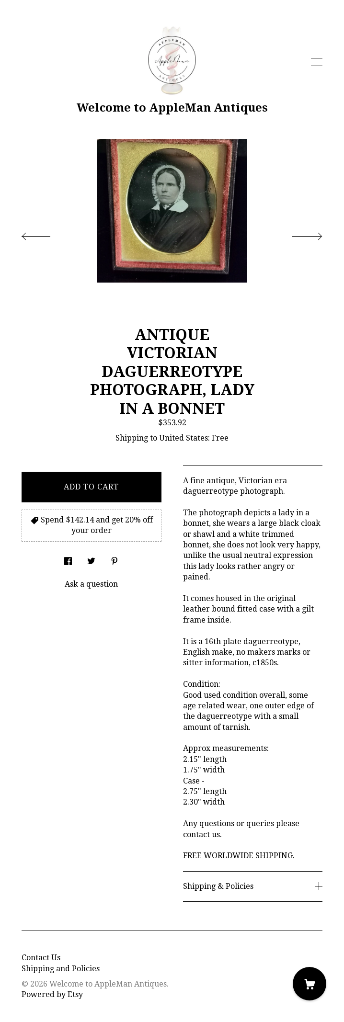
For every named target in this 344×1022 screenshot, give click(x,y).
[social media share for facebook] (68, 559)
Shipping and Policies (61, 968)
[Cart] (309, 983)
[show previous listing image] (45, 234)
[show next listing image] (298, 234)
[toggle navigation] (316, 62)
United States (183, 438)
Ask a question (91, 584)
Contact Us (41, 957)
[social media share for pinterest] (114, 559)
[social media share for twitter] (91, 559)
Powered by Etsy (52, 994)
